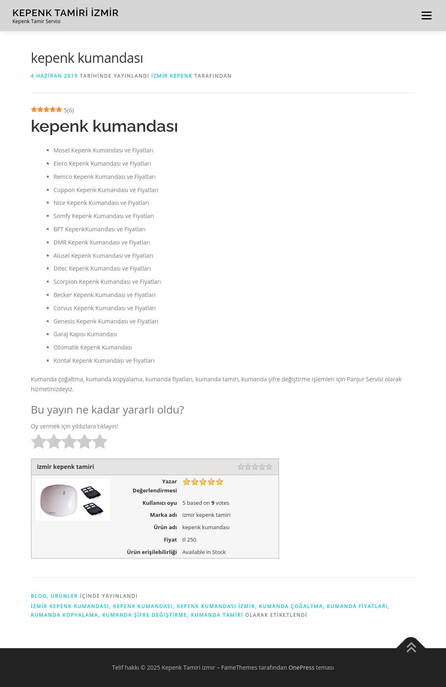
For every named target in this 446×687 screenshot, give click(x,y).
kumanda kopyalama (64, 614)
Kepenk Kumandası (143, 606)
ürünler (64, 595)
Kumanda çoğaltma (291, 606)
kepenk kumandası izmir (215, 606)
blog (39, 595)
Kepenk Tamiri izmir (65, 12)
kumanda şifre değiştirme (144, 614)
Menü (426, 15)
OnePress (302, 667)
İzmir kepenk (172, 75)
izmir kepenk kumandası (70, 606)
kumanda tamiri (217, 614)
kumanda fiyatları (357, 606)
